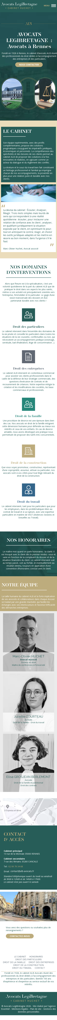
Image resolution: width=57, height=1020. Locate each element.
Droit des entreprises (41, 962)
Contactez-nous (20, 936)
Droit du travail (22, 967)
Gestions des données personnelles (37, 1010)
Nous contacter (29, 64)
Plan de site (35, 1008)
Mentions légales (20, 1008)
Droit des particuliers (28, 959)
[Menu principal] (49, 5)
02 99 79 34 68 (15, 866)
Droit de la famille (14, 962)
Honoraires (36, 956)
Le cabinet (20, 956)
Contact (40, 967)
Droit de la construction (28, 965)
